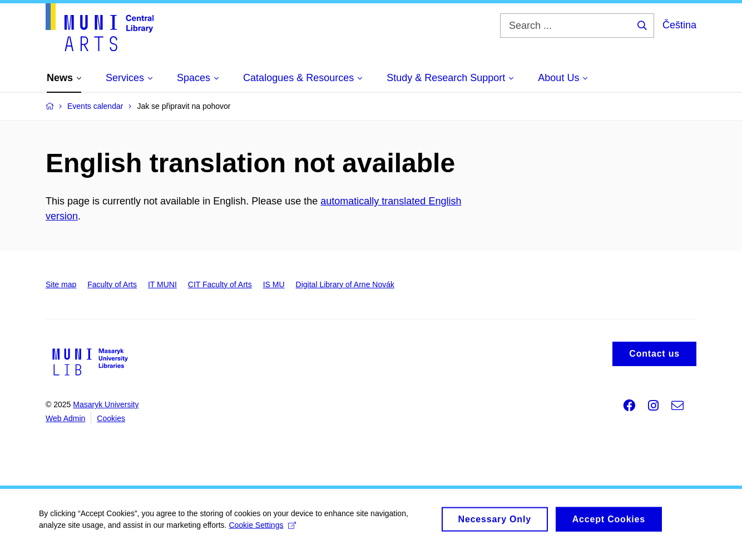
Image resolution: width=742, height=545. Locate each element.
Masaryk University (105, 404)
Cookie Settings (262, 528)
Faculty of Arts (112, 284)
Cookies (111, 418)
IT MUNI (162, 284)
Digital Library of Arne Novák (345, 284)
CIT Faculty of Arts (220, 284)
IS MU (274, 284)
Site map (61, 284)
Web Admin (65, 418)
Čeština (679, 25)
